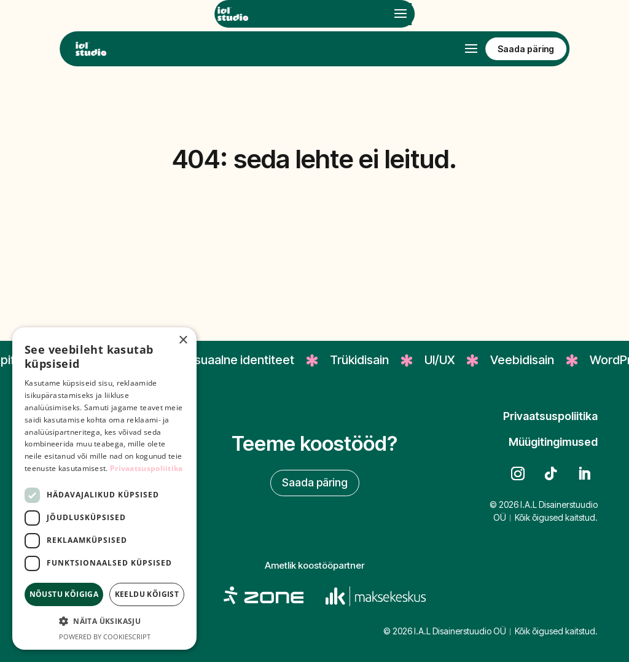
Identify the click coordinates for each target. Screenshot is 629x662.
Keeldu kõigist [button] (147, 594)
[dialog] (104, 488)
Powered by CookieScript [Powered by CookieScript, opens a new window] (104, 636)
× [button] (182, 340)
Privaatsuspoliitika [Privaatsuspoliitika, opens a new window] (146, 468)
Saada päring (315, 482)
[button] (104, 621)
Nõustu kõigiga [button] (64, 594)
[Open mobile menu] (400, 14)
